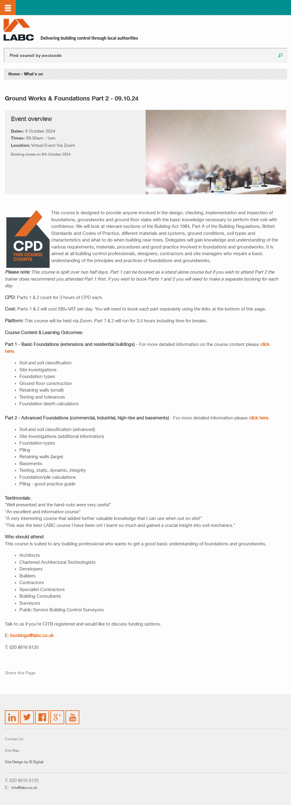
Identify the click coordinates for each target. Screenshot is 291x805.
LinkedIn (12, 713)
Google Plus (57, 716)
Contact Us (14, 739)
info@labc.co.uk (24, 788)
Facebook (42, 713)
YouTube (72, 713)
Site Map (12, 751)
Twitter (26, 713)
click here (258, 418)
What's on (33, 73)
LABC (19, 30)
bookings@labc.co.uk (32, 635)
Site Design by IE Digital (24, 762)
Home (14, 73)
